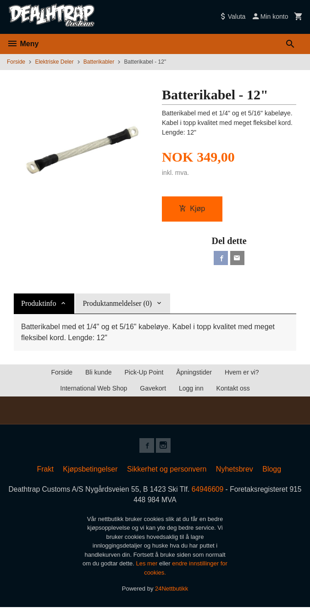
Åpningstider (194, 372)
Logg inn (191, 388)
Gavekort (153, 388)
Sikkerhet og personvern (166, 469)
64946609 (215, 490)
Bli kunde (98, 372)
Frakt (45, 469)
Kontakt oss (233, 388)
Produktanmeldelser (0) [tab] (117, 304)
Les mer (147, 564)
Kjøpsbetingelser (90, 469)
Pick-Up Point (143, 372)
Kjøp (192, 208)
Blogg (271, 469)
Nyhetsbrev (234, 469)
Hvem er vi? (242, 372)
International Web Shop (93, 388)
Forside (16, 62)
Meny (23, 44)
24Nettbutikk (171, 589)
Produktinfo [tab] (38, 304)
